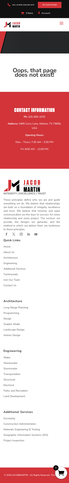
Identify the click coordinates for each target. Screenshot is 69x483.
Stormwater (10, 368)
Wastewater (10, 363)
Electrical (8, 385)
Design (7, 318)
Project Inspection (13, 440)
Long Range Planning (15, 307)
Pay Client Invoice (50, 5)
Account (46, 13)
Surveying (9, 418)
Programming (11, 313)
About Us (9, 252)
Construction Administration (19, 424)
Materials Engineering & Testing (21, 429)
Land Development (14, 396)
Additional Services (14, 269)
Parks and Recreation (15, 390)
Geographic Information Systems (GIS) (25, 435)
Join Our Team (11, 280)
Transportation (11, 374)
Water (6, 357)
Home (6, 246)
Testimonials (10, 274)
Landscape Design (13, 329)
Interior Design (11, 335)
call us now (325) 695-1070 (23, 5)
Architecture (10, 257)
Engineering (10, 263)
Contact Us (9, 285)
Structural (9, 379)
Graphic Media (11, 324)
